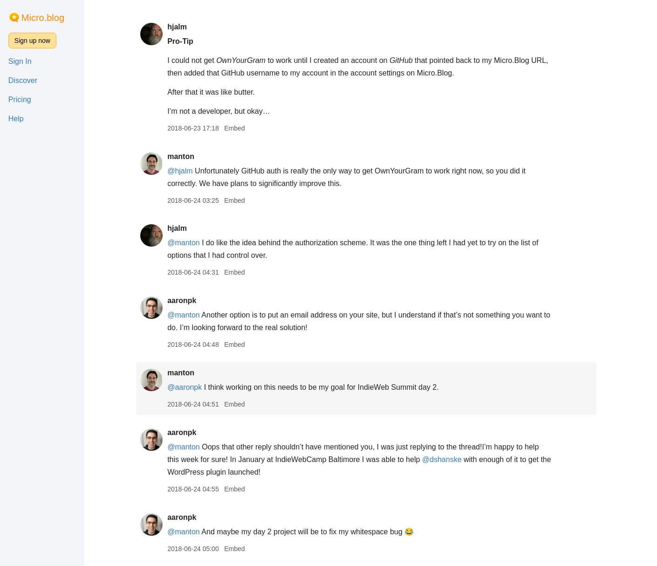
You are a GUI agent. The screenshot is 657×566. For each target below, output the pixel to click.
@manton (187, 243)
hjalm (181, 27)
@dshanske (446, 459)
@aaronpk (188, 387)
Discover (22, 80)
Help (16, 119)
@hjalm (184, 171)
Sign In (20, 61)
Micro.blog (42, 18)
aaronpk (185, 300)
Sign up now (32, 40)
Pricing (19, 100)
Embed (238, 128)
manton (184, 156)
